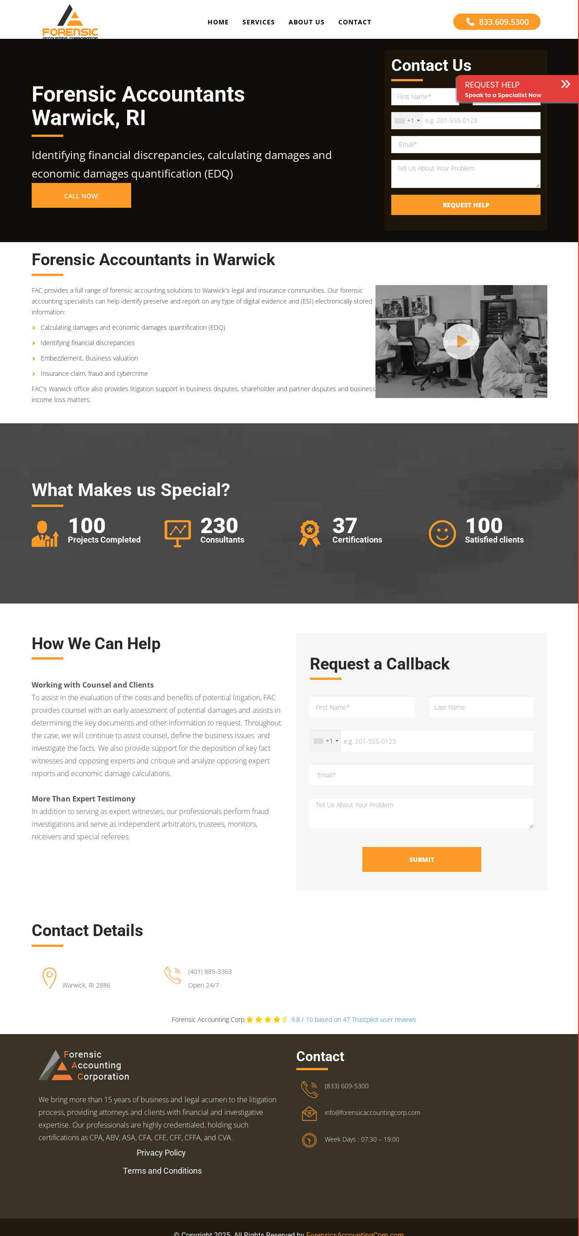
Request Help (466, 215)
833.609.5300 (497, 24)
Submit (421, 869)
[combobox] (407, 130)
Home (218, 24)
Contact (354, 24)
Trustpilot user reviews (353, 1029)
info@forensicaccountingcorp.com (372, 1122)
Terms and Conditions (162, 1180)
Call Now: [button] (81, 205)
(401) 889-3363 (210, 981)
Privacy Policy (161, 1162)
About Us (307, 24)
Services (258, 24)
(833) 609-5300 (347, 1095)
